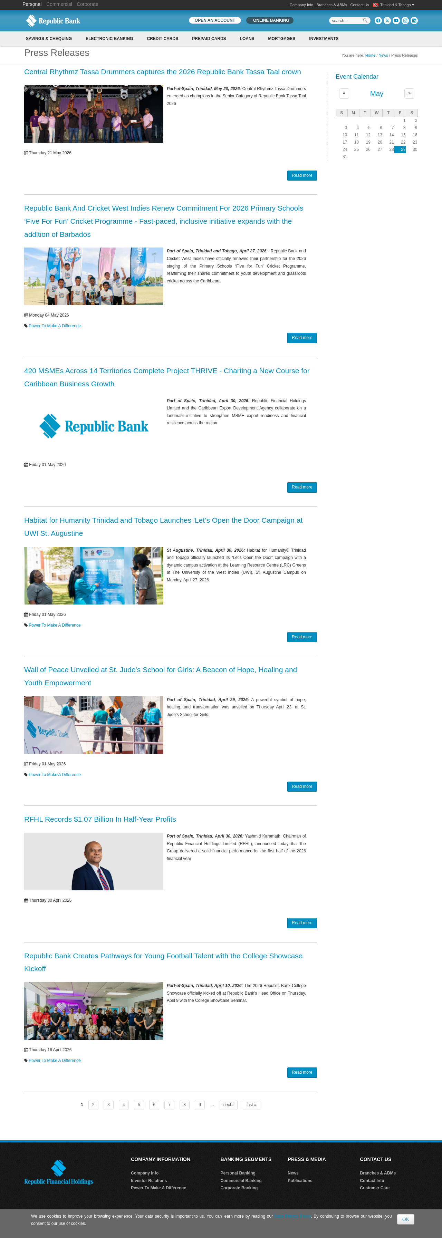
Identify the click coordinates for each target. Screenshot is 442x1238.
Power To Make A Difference (54, 325)
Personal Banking (237, 1173)
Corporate (87, 4)
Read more (302, 175)
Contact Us (359, 5)
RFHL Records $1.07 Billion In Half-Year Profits (100, 819)
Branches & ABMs (332, 5)
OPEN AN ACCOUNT (215, 20)
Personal (32, 4)
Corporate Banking (239, 1188)
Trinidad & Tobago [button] (397, 5)
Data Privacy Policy (293, 1216)
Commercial (59, 4)
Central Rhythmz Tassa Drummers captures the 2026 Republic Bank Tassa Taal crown (162, 72)
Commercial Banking (240, 1180)
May (377, 93)
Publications (300, 1180)
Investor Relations (149, 1180)
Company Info (301, 5)
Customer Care (375, 1188)
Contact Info (372, 1180)
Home (370, 55)
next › (228, 1104)
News (383, 55)
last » (252, 1104)
